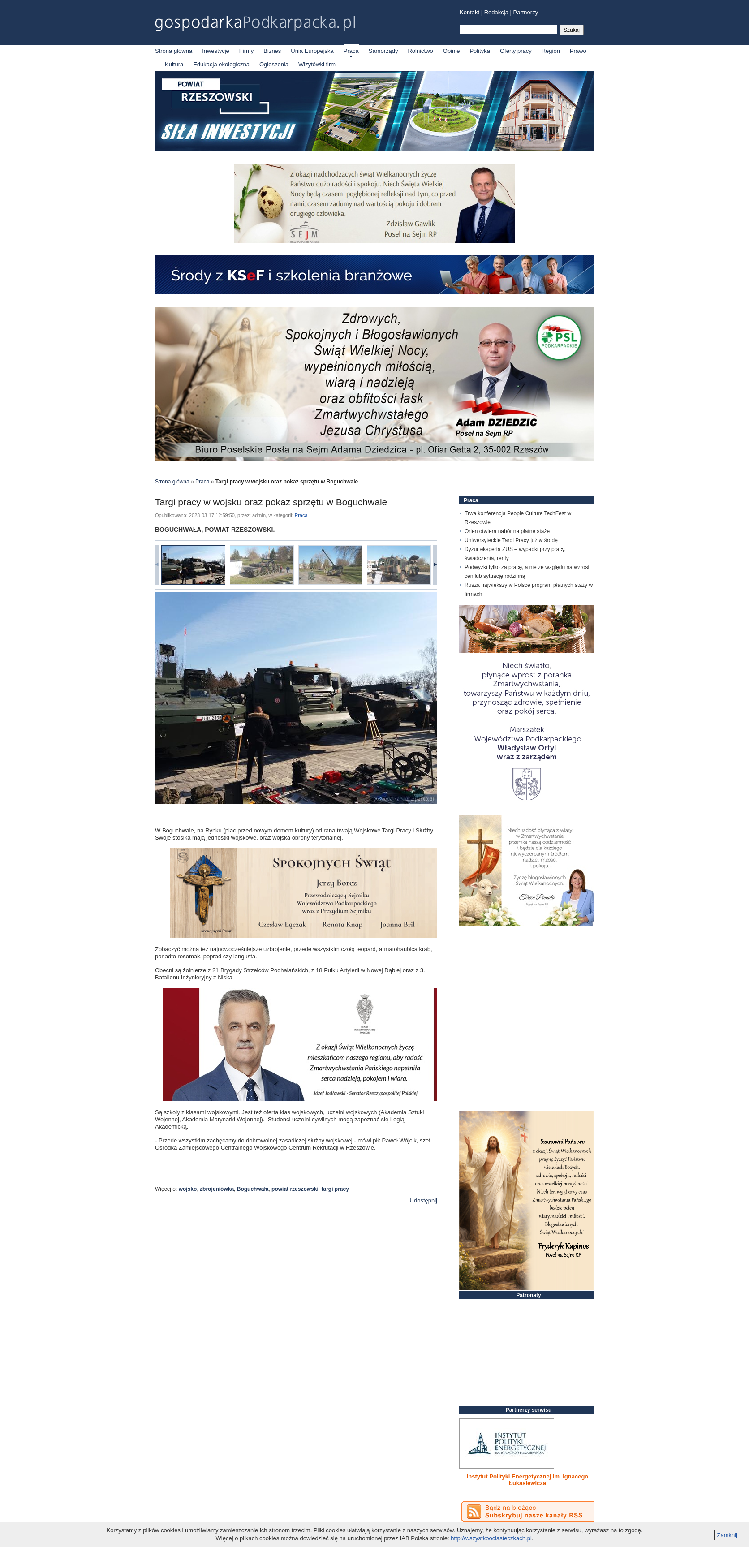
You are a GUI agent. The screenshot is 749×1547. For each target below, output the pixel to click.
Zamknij (727, 1535)
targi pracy (335, 1189)
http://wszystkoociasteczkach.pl (491, 1538)
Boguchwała (253, 1189)
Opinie (451, 50)
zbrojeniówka (217, 1189)
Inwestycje (215, 50)
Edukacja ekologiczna (221, 64)
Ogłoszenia (273, 64)
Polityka (479, 50)
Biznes (272, 50)
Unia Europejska (312, 50)
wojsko (188, 1189)
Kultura (174, 64)
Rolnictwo (420, 50)
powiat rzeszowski (295, 1189)
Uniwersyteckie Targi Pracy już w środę (511, 540)
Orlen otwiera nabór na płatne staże (507, 531)
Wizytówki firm (317, 64)
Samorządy (383, 50)
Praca (351, 50)
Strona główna (173, 50)
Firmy (246, 50)
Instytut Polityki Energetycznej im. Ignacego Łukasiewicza (528, 1480)
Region (551, 50)
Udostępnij (423, 1200)
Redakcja (496, 12)
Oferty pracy (516, 50)
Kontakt (469, 12)
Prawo (578, 50)
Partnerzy (525, 12)
